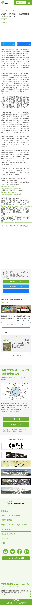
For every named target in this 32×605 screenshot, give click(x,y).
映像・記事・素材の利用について (14, 524)
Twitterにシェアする (8, 44)
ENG (3, 543)
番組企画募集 (6, 520)
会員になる (16, 424)
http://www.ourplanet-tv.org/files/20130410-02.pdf (11, 193)
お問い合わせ (6, 538)
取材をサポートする (16, 281)
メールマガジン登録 (16, 558)
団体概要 (4, 511)
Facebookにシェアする (23, 44)
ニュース (4, 19)
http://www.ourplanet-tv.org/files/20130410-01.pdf (11, 187)
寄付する (21, 3)
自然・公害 (4, 22)
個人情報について (8, 533)
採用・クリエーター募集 (11, 515)
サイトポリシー (7, 529)
